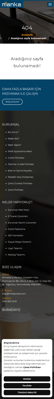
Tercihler (27, 385)
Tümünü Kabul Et (27, 392)
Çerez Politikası (15, 190)
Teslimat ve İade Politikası (21, 164)
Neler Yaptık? (14, 145)
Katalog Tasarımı (16, 254)
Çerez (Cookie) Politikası (20, 183)
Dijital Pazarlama (16, 229)
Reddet (27, 379)
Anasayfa (27, 34)
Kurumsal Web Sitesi (18, 210)
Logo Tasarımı (15, 248)
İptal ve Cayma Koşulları (20, 170)
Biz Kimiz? (13, 132)
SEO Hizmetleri (15, 235)
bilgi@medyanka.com (14, 293)
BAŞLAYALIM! (12, 102)
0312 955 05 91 (9, 301)
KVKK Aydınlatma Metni (20, 151)
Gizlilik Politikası (16, 158)
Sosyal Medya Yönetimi (19, 242)
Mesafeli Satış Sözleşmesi (20, 177)
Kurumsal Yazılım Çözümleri (22, 222)
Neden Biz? (13, 138)
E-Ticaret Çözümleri (18, 216)
